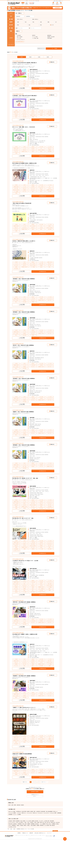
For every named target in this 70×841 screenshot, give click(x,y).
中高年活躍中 (49, 38)
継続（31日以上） (35, 19)
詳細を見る (52, 62)
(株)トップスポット (42, 835)
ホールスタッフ (32, 723)
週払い (26, 822)
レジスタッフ (19, 812)
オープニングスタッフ (20, 39)
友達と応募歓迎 (33, 825)
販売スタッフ (24, 812)
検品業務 (28, 811)
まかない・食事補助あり (12, 825)
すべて (53, 24)
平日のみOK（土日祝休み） (12, 823)
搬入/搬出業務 (32, 77)
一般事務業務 (59, 812)
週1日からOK (42, 822)
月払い (28, 822)
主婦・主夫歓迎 (19, 36)
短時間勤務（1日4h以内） (35, 823)
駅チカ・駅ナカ (48, 823)
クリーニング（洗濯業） (12, 812)
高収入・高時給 (36, 822)
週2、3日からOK (47, 822)
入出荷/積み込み (32, 259)
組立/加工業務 (24, 811)
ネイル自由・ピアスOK (12, 826)
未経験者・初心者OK (51, 36)
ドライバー (14, 814)
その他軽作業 (38, 811)
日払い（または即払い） (20, 822)
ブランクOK (19, 38)
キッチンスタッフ (46, 812)
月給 (41, 24)
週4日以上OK (53, 822)
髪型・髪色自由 (52, 825)
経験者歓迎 (49, 35)
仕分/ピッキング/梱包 (33, 143)
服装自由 (21, 825)
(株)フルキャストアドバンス (35, 835)
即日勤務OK (20, 823)
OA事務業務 (10, 814)
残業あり (25, 825)
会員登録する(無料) (34, 791)
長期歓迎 (28, 823)
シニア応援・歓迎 (35, 38)
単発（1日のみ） (20, 19)
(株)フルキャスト (28, 835)
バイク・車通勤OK (43, 823)
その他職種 (19, 814)
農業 (34, 811)
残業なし (28, 825)
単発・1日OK (24, 823)
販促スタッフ (35, 812)
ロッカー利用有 (46, 825)
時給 (18, 24)
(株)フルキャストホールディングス (20, 835)
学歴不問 (33, 35)
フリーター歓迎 (34, 36)
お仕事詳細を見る (42, 88)
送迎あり (57, 823)
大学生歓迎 (19, 35)
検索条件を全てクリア (41, 48)
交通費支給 (54, 823)
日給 (29, 24)
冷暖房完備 (41, 825)
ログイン (34, 796)
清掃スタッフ (55, 811)
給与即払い (32, 822)
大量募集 (37, 825)
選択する (18, 31)
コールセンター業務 (53, 812)
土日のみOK (58, 822)
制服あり (18, 825)
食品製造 (31, 811)
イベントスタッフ (29, 812)
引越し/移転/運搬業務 (49, 811)
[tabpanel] (19, 73)
